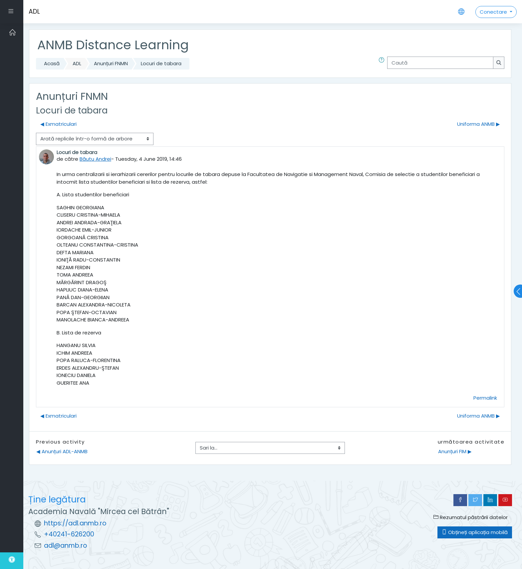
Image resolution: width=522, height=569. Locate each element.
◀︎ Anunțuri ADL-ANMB (62, 451)
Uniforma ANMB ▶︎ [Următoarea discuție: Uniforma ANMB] (478, 123)
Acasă (52, 63)
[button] (383, 64)
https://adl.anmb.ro (75, 523)
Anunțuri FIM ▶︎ (455, 451)
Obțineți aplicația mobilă (475, 532)
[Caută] (440, 63)
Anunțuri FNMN (111, 63)
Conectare (494, 11)
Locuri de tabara (161, 63)
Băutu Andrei (95, 158)
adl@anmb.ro (65, 545)
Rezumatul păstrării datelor (470, 517)
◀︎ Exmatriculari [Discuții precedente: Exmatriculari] (58, 123)
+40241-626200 (69, 534)
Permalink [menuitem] (485, 397)
